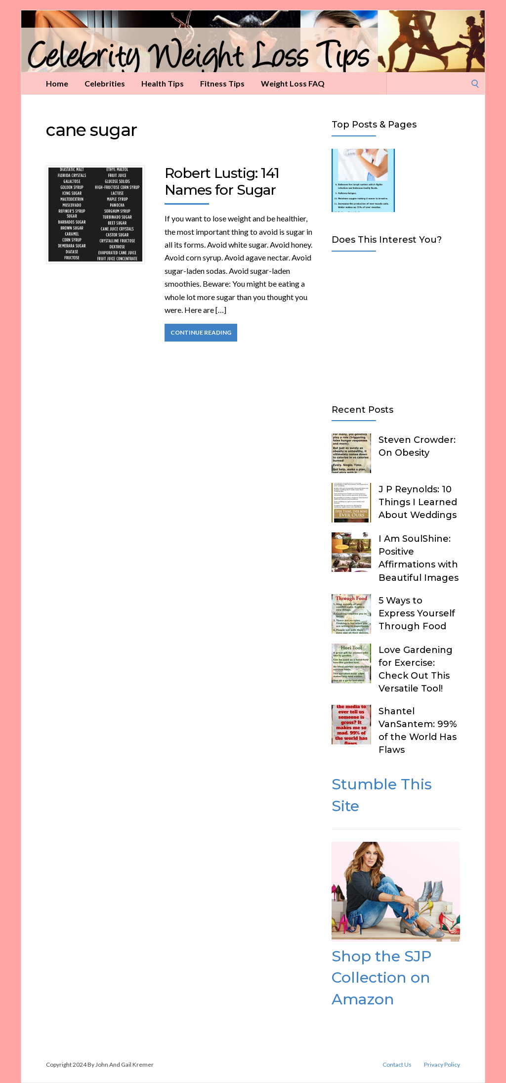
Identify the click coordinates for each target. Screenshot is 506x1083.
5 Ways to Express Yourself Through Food (417, 613)
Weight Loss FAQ (293, 83)
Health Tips (162, 83)
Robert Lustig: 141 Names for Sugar (222, 181)
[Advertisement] (396, 326)
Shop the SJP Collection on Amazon (381, 977)
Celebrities (104, 83)
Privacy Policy (442, 1065)
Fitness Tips (222, 83)
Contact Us (397, 1065)
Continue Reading (200, 332)
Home (57, 83)
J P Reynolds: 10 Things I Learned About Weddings (418, 502)
